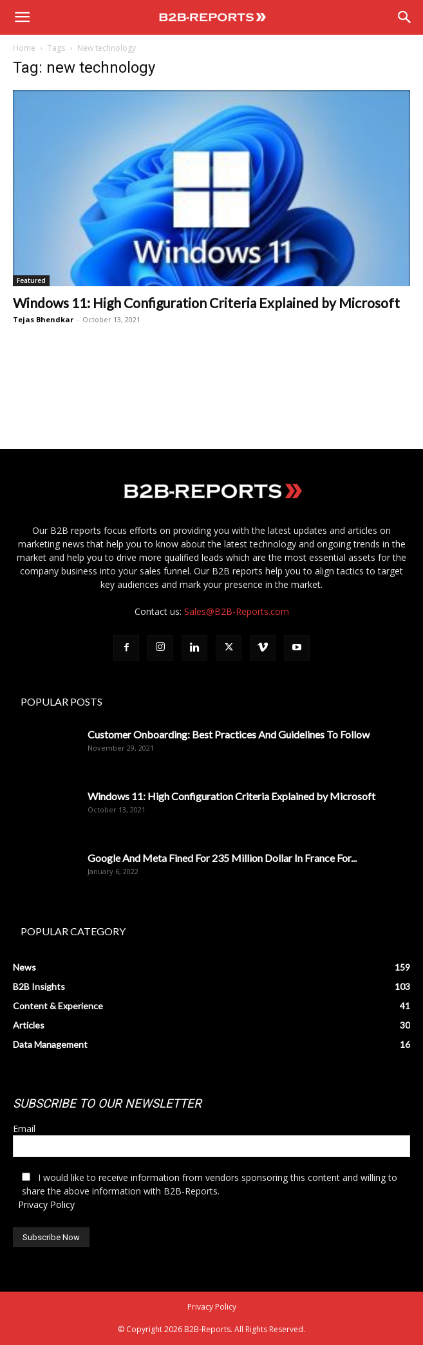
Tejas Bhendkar (43, 319)
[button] (21, 17)
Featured (31, 280)
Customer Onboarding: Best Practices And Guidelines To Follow (229, 734)
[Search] (405, 17)
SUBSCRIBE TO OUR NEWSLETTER (107, 1103)
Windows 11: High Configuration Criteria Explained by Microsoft (206, 303)
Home (24, 47)
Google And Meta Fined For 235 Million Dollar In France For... (222, 858)
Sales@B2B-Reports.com (236, 611)
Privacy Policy (46, 1204)
